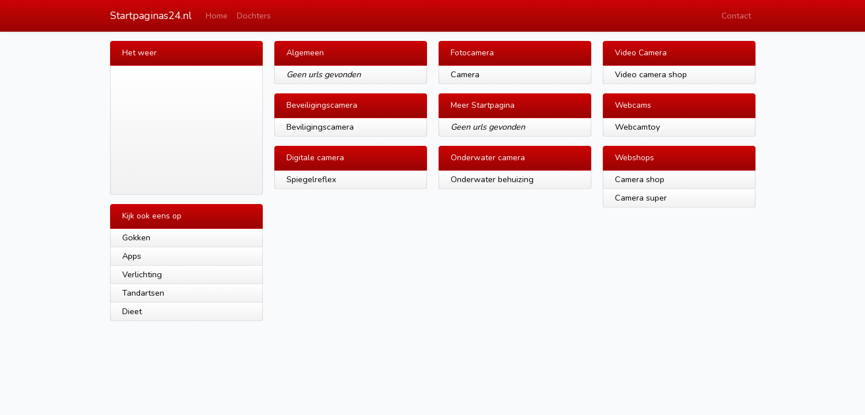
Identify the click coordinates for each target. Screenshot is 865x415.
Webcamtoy (637, 127)
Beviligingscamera (320, 127)
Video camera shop (651, 74)
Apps (131, 256)
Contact (736, 15)
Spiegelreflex (311, 179)
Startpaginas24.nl (151, 15)
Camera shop (639, 179)
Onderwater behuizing (492, 179)
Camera (465, 74)
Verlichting (142, 274)
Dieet (132, 311)
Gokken (136, 237)
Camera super (641, 197)
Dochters (254, 15)
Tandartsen (143, 293)
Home (217, 15)
